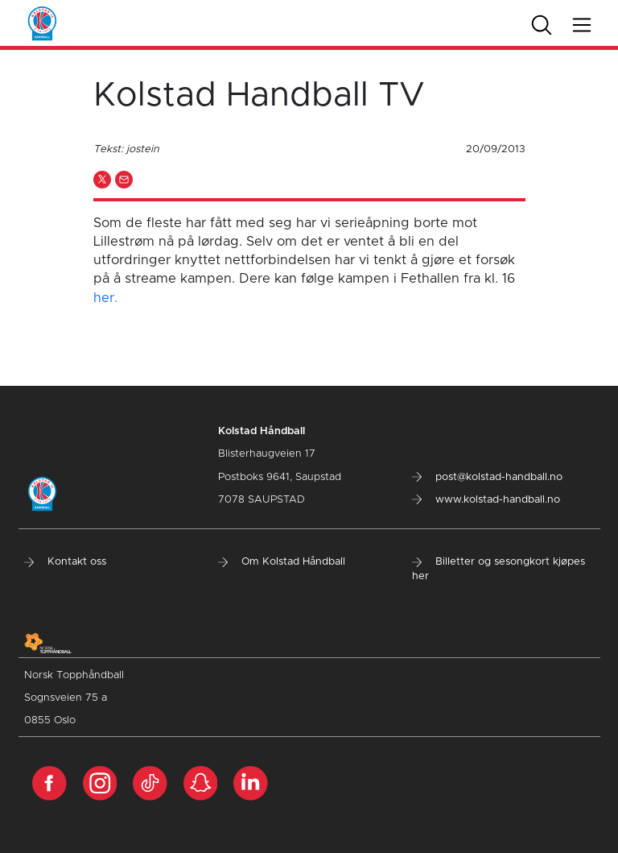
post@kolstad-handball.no (487, 477)
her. (105, 298)
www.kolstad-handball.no (486, 500)
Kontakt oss (65, 562)
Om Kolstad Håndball (281, 562)
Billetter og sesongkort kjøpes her (498, 569)
